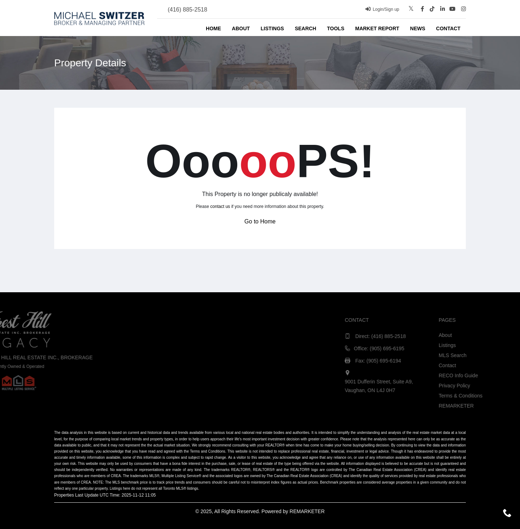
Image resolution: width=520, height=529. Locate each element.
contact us (220, 206)
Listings (272, 28)
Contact (448, 28)
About (241, 28)
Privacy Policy (503, 385)
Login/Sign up (382, 9)
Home (213, 28)
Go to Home (260, 221)
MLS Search (501, 355)
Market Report (377, 28)
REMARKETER (307, 511)
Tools (335, 28)
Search (305, 28)
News (417, 28)
